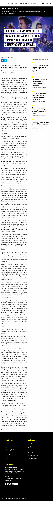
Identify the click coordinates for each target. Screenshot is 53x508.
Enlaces (29, 450)
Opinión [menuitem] (27, 3)
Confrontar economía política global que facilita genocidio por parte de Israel (40, 110)
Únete (47, 3)
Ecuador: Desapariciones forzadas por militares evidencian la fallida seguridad (40, 68)
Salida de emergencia (33, 455)
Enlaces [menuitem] (22, 3)
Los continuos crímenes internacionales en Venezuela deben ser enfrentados (39, 96)
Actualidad (12, 9)
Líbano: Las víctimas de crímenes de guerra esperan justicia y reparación (39, 82)
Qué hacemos (8, 444)
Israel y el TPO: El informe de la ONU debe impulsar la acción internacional (40, 124)
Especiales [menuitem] (33, 3)
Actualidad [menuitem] (10, 3)
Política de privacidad (10, 450)
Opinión (29, 447)
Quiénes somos (8, 447)
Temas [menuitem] (16, 3)
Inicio (4, 9)
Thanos (3, 71)
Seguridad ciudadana (33, 458)
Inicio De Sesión (9, 455)
